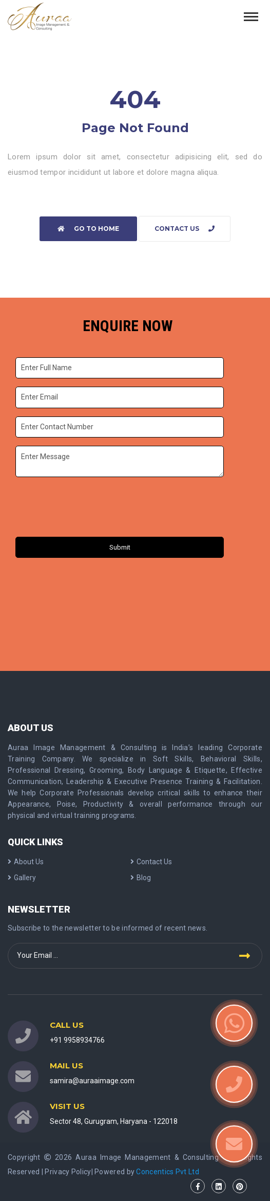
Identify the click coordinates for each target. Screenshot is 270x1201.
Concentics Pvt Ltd (167, 1172)
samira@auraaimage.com (92, 1081)
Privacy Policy (68, 1172)
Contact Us (185, 228)
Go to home (88, 228)
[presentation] (94, 508)
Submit (119, 547)
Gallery (22, 878)
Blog (140, 878)
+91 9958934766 (77, 1040)
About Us (26, 862)
